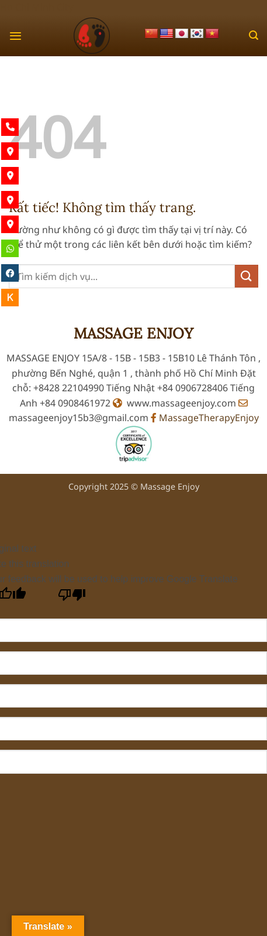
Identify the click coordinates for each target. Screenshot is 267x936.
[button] (15, 36)
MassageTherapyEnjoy (205, 417)
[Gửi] (246, 276)
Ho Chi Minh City (36, 7)
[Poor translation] (72, 597)
